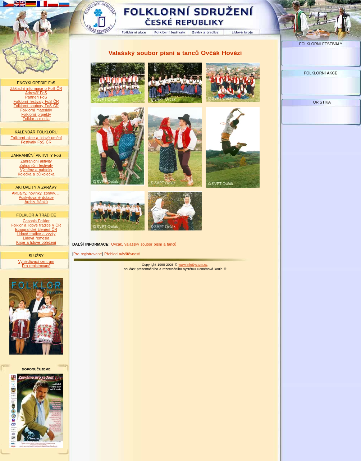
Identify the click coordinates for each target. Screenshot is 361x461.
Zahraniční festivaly (36, 165)
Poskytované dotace (36, 197)
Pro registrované (36, 266)
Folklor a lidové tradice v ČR (36, 225)
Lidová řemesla (36, 238)
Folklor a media (36, 119)
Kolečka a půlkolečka (36, 174)
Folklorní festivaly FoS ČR (36, 101)
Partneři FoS (36, 97)
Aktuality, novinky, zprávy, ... (36, 193)
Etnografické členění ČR (36, 229)
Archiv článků (35, 202)
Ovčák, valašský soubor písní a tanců (144, 244)
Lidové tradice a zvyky (36, 234)
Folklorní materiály (36, 110)
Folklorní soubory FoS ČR (36, 106)
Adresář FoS (36, 93)
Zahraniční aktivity (36, 161)
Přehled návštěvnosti (122, 254)
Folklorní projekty (36, 114)
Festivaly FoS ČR (36, 142)
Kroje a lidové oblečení (36, 242)
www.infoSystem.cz (193, 264)
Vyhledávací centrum (36, 261)
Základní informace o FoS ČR (36, 88)
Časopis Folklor (36, 221)
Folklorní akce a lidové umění (36, 138)
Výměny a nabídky (36, 170)
